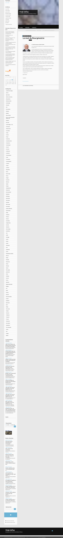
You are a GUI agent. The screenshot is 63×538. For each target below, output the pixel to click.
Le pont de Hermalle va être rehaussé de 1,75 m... (9, 367)
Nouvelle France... (8, 35)
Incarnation (7, 36)
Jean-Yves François (9, 344)
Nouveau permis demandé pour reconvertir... (8, 442)
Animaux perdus (8, 100)
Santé (7, 290)
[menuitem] (21, 27)
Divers (7, 171)
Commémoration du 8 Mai (9, 64)
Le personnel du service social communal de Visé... (10, 374)
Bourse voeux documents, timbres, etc (10, 118)
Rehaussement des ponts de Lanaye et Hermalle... (9, 456)
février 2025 (7, 10)
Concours (7, 149)
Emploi (7, 183)
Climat (7, 136)
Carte (6, 417)
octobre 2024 (7, 16)
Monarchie (8, 261)
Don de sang (8, 173)
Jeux (6, 233)
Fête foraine (8, 204)
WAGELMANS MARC (9, 351)
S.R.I (6, 288)
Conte (7, 157)
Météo (7, 257)
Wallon (7, 335)
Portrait (7, 278)
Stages (7, 306)
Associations (8, 109)
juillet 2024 (7, 21)
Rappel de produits (9, 284)
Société (7, 298)
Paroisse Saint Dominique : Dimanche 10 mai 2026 (9, 32)
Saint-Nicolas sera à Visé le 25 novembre (10, 360)
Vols (6, 331)
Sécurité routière (9, 296)
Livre (7, 247)
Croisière (7, 163)
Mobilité (7, 259)
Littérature (8, 245)
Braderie (7, 120)
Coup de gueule (8, 161)
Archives (27, 27)
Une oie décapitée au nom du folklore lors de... (10, 388)
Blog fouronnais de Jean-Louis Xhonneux (9, 39)
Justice (7, 239)
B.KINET (7, 373)
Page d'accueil (39, 30)
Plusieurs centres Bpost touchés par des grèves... (10, 493)
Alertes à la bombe (9, 96)
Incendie (7, 224)
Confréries (8, 153)
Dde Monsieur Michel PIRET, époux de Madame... (10, 47)
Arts (6, 107)
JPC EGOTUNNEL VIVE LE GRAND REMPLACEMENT (10, 54)
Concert (7, 147)
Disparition (8, 169)
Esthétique (8, 196)
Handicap (7, 214)
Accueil (21, 27)
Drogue (7, 177)
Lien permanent (26, 81)
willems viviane (8, 359)
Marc (6, 401)
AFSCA (7, 92)
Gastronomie (8, 210)
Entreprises (8, 190)
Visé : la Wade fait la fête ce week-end (48, 30)
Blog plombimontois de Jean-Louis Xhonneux (10, 44)
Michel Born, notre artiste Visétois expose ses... (10, 463)
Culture (7, 165)
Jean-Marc (7, 387)
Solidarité (7, 300)
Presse (7, 280)
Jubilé (7, 235)
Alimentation (8, 98)
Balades (7, 113)
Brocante (7, 122)
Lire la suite (7, 2)
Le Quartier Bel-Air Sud (9, 59)
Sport (7, 304)
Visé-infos (24, 12)
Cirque (7, 132)
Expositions (8, 198)
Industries (7, 226)
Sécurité (7, 294)
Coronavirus (8, 159)
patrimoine (8, 271)
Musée (7, 263)
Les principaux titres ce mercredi (31, 30)
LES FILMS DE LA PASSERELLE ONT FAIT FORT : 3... (10, 474)
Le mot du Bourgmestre (33, 38)
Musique (7, 265)
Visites (7, 329)
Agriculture (8, 94)
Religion (7, 286)
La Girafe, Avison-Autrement (9, 63)
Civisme (7, 134)
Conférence (8, 151)
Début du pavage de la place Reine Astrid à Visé (10, 381)
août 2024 (7, 19)
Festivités (7, 202)
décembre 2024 (8, 13)
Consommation (8, 155)
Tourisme (7, 312)
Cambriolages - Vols (9, 124)
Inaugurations (8, 222)
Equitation (7, 194)
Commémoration (9, 140)
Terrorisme (8, 308)
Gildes (7, 212)
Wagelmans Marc (9, 408)
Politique (7, 276)
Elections (7, 181)
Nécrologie (8, 269)
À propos (34, 27)
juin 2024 (7, 22)
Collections (8, 138)
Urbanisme (8, 321)
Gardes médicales (9, 208)
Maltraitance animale (9, 253)
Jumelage (7, 237)
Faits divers (8, 200)
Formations (8, 206)
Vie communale (8, 327)
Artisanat (7, 105)
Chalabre (7, 65)
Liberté (10, 52)
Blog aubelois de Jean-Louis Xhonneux (10, 48)
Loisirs (7, 251)
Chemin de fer (8, 128)
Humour (7, 218)
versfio (6, 366)
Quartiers (7, 282)
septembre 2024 (8, 18)
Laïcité (7, 243)
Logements (8, 249)
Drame (7, 175)
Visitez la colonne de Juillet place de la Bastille (10, 58)
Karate (7, 241)
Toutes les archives (8, 24)
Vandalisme (8, 325)
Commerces (8, 142)
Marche (7, 255)
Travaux (7, 319)
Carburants (8, 126)
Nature (7, 267)
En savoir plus (44, 537)
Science (7, 292)
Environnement (8, 192)
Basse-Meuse (8, 115)
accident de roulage (9, 90)
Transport (7, 317)
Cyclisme (7, 167)
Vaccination (8, 323)
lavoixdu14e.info (8, 33)
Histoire (7, 216)
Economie (7, 179)
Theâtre (7, 310)
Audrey (6, 380)
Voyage (7, 333)
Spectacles (8, 302)
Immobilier (8, 220)
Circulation (8, 130)
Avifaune (7, 111)
